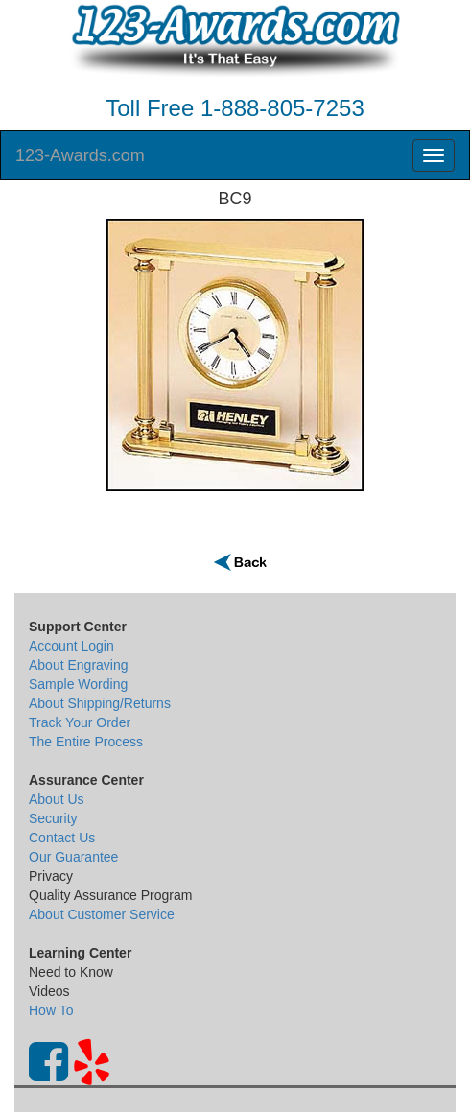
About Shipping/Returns (100, 703)
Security (53, 818)
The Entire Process (86, 741)
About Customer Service (102, 914)
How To (51, 1010)
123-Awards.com (80, 155)
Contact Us (62, 837)
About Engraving (79, 665)
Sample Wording (78, 684)
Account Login (71, 645)
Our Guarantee (73, 856)
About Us (56, 799)
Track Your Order (79, 722)
